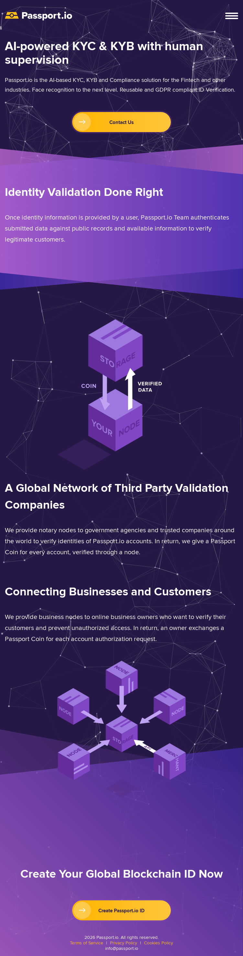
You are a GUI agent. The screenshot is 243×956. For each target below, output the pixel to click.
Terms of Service (86, 943)
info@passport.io (121, 948)
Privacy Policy (123, 943)
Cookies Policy (158, 943)
